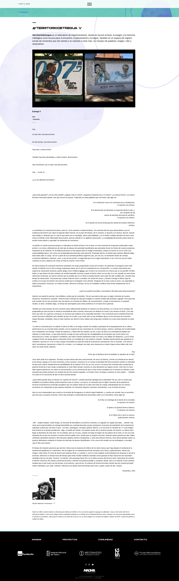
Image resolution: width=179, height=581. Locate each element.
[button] (89, 4)
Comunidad (105, 539)
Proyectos (70, 539)
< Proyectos (23, 12)
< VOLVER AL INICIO (24, 4)
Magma (36, 539)
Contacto (140, 539)
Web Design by (99, 577)
